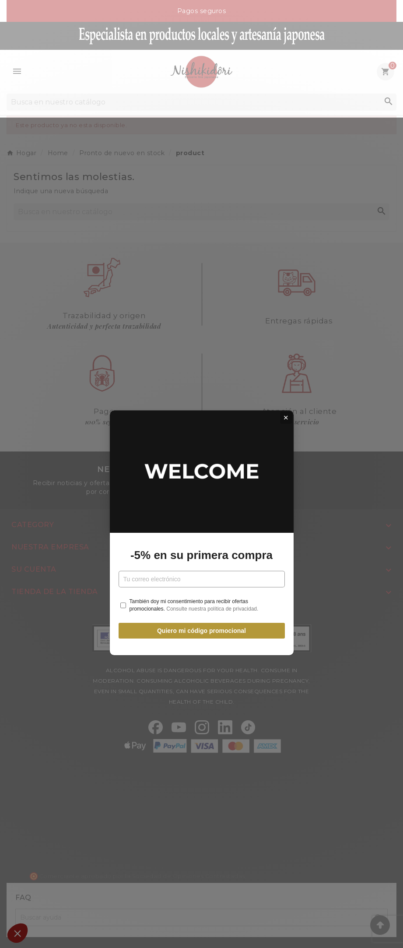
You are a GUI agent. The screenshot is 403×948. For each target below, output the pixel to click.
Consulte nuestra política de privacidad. (212, 550)
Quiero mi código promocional (201, 572)
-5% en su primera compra (201, 496)
